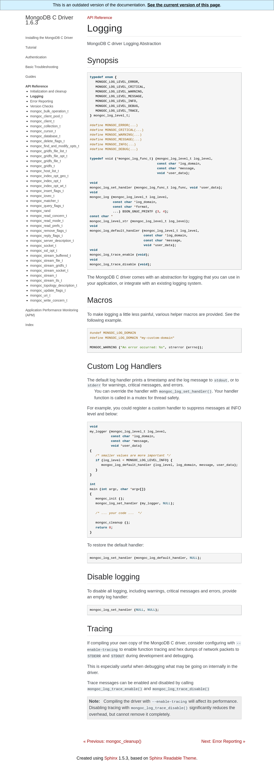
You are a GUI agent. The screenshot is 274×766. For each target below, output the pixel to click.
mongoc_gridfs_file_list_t (48, 151)
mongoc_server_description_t (52, 241)
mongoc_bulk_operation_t (49, 111)
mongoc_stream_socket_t (49, 270)
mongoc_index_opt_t (45, 181)
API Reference (99, 17)
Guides (30, 76)
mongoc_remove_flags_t (48, 231)
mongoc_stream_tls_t (46, 280)
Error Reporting (41, 101)
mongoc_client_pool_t (46, 116)
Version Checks (41, 106)
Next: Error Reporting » (223, 738)
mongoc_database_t (45, 136)
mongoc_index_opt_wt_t (48, 186)
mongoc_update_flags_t (48, 290)
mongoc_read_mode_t (46, 221)
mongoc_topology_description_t (53, 285)
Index (29, 325)
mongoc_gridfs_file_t (45, 161)
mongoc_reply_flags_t (46, 236)
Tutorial (30, 47)
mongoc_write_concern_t (48, 300)
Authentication (36, 57)
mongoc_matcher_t (44, 201)
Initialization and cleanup (48, 91)
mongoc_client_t (42, 121)
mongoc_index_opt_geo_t (49, 176)
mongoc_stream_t (43, 275)
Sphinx (111, 754)
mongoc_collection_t (45, 126)
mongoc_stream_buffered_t (50, 255)
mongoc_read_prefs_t (46, 226)
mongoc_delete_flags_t (47, 141)
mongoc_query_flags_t (47, 206)
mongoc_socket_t (43, 246)
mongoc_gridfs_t (42, 166)
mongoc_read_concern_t (48, 216)
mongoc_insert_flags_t (47, 191)
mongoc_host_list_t (44, 171)
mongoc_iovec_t (42, 196)
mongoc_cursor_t (43, 131)
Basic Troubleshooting (41, 67)
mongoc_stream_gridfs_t (48, 265)
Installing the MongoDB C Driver (49, 38)
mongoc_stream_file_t (46, 260)
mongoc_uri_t (40, 295)
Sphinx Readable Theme (172, 754)
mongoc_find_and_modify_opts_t (54, 146)
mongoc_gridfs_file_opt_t (48, 156)
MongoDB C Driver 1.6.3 (49, 20)
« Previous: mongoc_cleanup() (112, 738)
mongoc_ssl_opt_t (43, 250)
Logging (36, 96)
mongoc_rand (40, 211)
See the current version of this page (183, 5)
